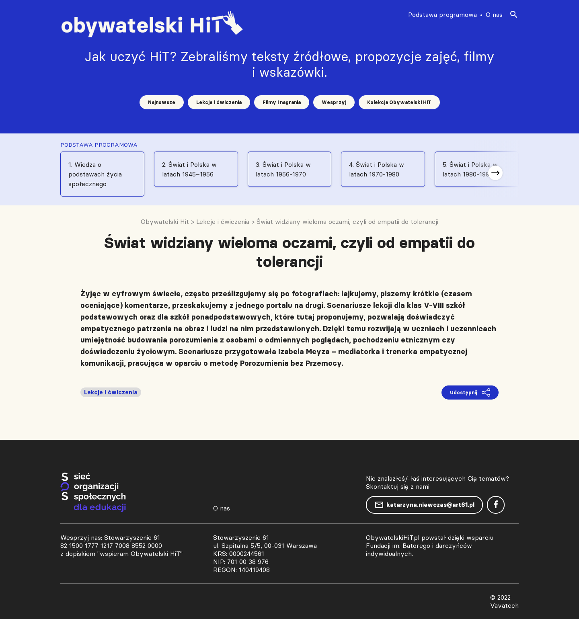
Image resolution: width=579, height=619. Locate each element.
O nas (494, 14)
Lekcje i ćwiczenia (219, 102)
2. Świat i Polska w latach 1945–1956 (189, 169)
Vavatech (504, 605)
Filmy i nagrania (282, 102)
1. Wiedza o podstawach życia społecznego (95, 174)
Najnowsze (161, 102)
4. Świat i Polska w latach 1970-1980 (376, 169)
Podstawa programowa (442, 14)
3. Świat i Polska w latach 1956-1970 (283, 169)
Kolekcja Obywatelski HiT (399, 102)
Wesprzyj (334, 102)
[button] (495, 173)
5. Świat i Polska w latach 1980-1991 (470, 169)
